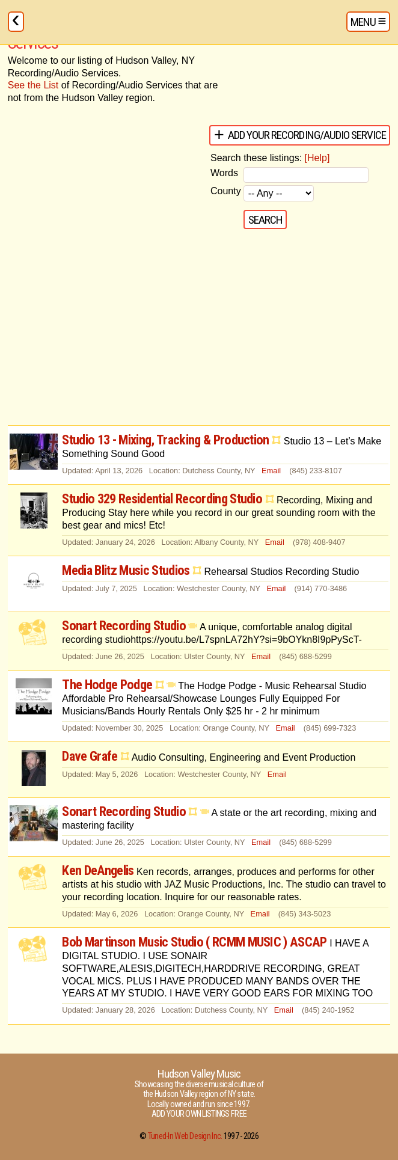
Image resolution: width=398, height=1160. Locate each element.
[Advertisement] (199, 329)
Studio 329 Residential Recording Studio (162, 498)
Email (271, 470)
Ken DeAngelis (97, 870)
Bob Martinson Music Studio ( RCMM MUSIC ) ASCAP (194, 942)
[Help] (317, 158)
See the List (33, 85)
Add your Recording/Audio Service (307, 135)
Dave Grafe (89, 756)
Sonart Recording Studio (124, 625)
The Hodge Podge (107, 684)
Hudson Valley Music (199, 1074)
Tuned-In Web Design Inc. (185, 1136)
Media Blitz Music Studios (125, 570)
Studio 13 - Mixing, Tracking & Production (165, 439)
